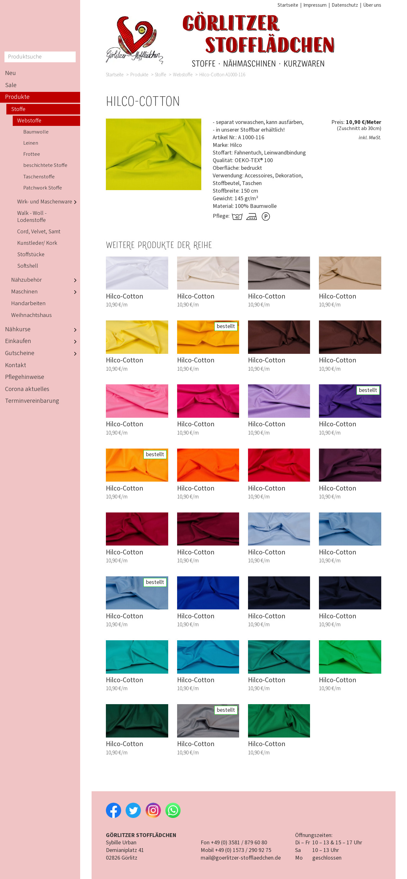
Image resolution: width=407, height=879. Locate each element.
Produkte (139, 74)
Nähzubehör (45, 280)
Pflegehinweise (24, 377)
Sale (11, 85)
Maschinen (45, 292)
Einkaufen (42, 341)
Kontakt (15, 365)
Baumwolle (36, 132)
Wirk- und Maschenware (48, 202)
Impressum (315, 5)
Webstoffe (182, 74)
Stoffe (160, 74)
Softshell (27, 266)
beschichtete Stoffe (45, 165)
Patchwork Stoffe (42, 188)
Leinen (30, 143)
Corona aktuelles (27, 389)
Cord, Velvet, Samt (38, 232)
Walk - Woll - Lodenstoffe (31, 216)
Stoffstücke (31, 254)
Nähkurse (42, 329)
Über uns (372, 5)
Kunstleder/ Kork (37, 243)
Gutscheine (42, 353)
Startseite (288, 5)
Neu (10, 73)
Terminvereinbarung (32, 400)
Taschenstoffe (39, 177)
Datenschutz (345, 5)
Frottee (31, 154)
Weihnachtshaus (31, 315)
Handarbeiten (28, 303)
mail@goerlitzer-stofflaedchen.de (241, 858)
